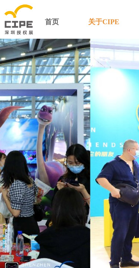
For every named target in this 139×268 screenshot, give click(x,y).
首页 (52, 22)
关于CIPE (103, 22)
